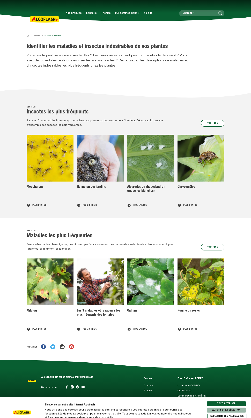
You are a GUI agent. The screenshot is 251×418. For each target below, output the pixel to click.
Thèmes (106, 13)
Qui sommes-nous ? (127, 13)
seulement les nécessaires (227, 396)
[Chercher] (201, 13)
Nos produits (74, 13)
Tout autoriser (226, 384)
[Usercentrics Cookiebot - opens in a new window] (22, 411)
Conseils (91, 13)
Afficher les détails (183, 411)
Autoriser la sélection (226, 390)
